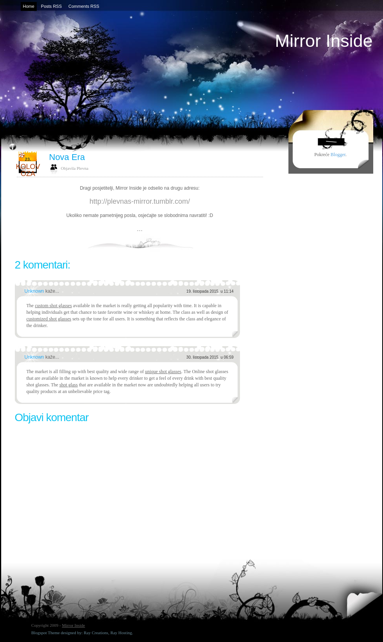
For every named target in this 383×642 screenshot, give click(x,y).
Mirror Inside (323, 41)
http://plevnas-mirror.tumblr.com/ (139, 201)
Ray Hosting (121, 632)
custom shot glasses (53, 305)
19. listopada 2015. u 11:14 (210, 291)
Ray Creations (96, 632)
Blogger (338, 154)
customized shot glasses (49, 319)
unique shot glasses (163, 371)
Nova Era (67, 157)
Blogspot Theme (45, 632)
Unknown (35, 291)
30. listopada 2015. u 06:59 (210, 357)
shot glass (68, 385)
